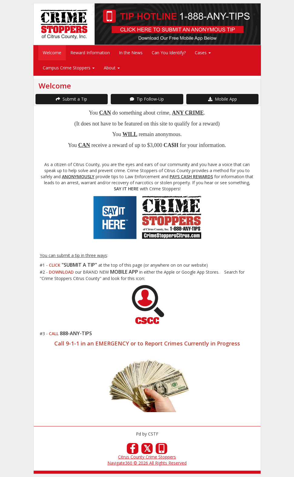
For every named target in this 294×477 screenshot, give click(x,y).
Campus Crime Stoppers (69, 68)
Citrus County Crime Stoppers (147, 457)
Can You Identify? (169, 52)
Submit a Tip (71, 99)
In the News (131, 52)
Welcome (52, 52)
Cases (203, 52)
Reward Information (90, 52)
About (112, 68)
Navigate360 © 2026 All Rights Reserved (147, 463)
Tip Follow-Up (147, 99)
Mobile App (222, 99)
